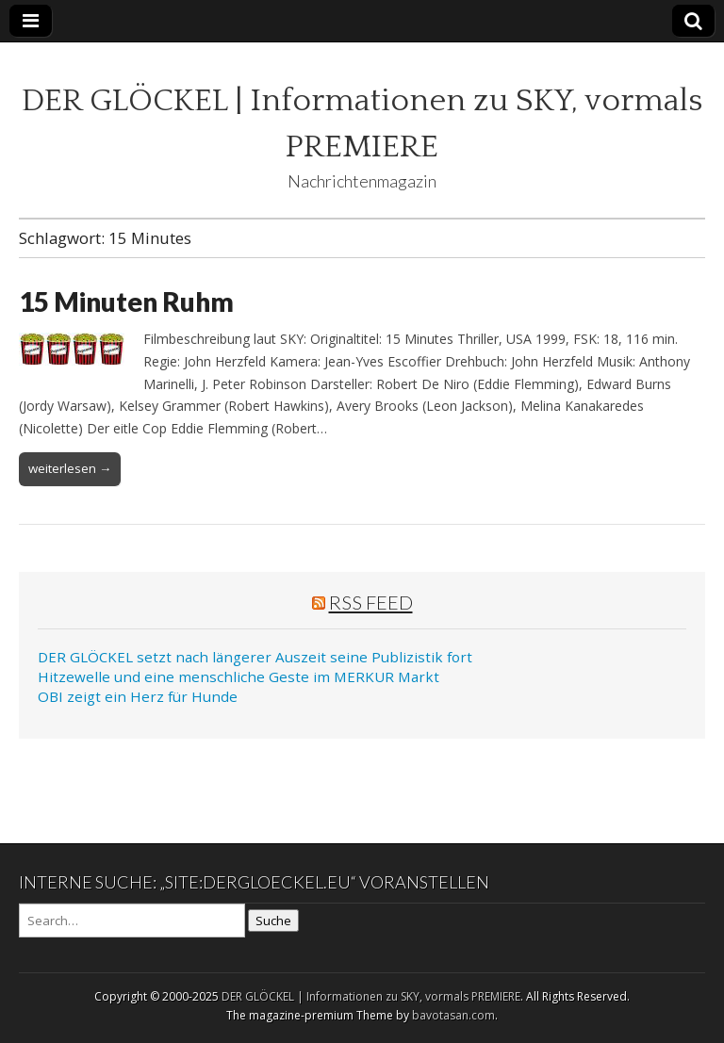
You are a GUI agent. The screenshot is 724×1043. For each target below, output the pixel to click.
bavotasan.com (453, 1015)
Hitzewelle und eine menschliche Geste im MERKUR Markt (238, 676)
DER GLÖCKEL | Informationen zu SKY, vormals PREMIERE (371, 996)
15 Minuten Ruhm (126, 301)
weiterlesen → (69, 468)
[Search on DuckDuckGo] (132, 920)
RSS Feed (371, 602)
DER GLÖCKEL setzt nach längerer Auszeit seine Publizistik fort (255, 656)
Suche (273, 920)
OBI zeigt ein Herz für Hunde (138, 696)
